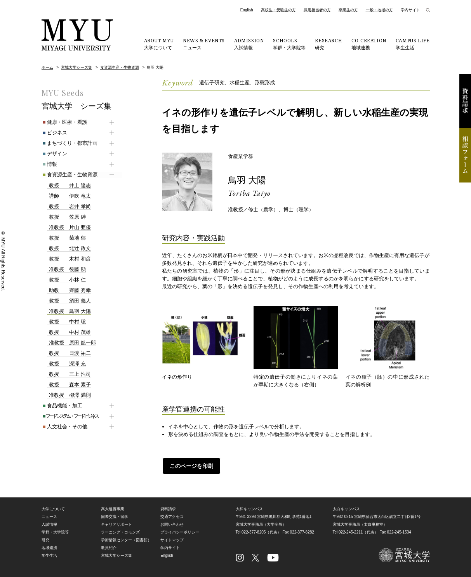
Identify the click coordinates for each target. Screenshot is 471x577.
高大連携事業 (112, 508)
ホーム (47, 67)
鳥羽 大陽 (248, 180)
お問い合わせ (172, 524)
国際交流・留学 (114, 516)
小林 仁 (66, 280)
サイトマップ (172, 539)
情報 (49, 164)
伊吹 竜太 (69, 196)
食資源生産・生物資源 (119, 67)
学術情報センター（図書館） (126, 539)
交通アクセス (172, 516)
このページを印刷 (191, 465)
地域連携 (368, 43)
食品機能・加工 (61, 405)
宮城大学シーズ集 (76, 67)
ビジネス (54, 133)
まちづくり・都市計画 (69, 143)
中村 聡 (66, 322)
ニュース (204, 43)
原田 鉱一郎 (71, 343)
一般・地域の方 (379, 10)
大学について (159, 43)
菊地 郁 (66, 238)
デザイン (54, 153)
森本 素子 (69, 385)
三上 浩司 (69, 374)
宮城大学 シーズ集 (76, 106)
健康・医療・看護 (64, 122)
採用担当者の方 (317, 10)
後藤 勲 (66, 269)
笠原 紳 (66, 217)
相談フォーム (465, 155)
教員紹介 (108, 547)
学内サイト (410, 10)
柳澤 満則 (69, 395)
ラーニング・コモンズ (120, 532)
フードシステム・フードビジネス (69, 416)
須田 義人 (69, 301)
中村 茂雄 (69, 332)
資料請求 (465, 101)
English (246, 10)
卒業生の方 (348, 10)
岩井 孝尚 (69, 206)
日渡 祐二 (69, 353)
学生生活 (413, 43)
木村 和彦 (69, 259)
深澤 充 (66, 364)
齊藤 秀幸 (69, 290)
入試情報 (249, 43)
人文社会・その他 (64, 426)
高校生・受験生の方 (278, 10)
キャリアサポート (116, 524)
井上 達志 (69, 185)
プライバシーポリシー (179, 532)
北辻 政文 (69, 248)
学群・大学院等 (289, 43)
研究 (328, 43)
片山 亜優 (69, 227)
